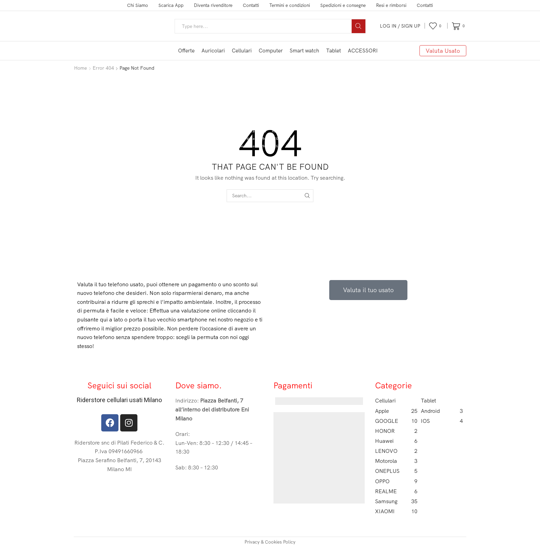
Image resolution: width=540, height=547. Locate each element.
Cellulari (242, 50)
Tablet (333, 50)
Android (442, 411)
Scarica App (171, 5)
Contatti (251, 5)
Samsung (396, 501)
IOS (442, 421)
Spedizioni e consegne (343, 5)
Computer (271, 50)
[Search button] (358, 26)
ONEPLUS (396, 471)
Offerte (186, 50)
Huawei (396, 441)
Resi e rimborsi (391, 5)
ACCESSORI (363, 50)
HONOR (396, 431)
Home (80, 68)
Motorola (396, 461)
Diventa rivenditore (213, 5)
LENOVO (396, 451)
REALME (396, 491)
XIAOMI (396, 511)
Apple (396, 411)
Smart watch (304, 50)
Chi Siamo (137, 5)
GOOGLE (396, 421)
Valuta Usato (443, 50)
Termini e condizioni (289, 5)
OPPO (396, 481)
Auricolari (213, 50)
